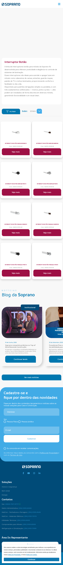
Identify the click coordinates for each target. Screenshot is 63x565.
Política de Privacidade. (14, 555)
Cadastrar (31, 439)
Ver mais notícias (31, 377)
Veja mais (16, 152)
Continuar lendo (20, 359)
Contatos (7, 499)
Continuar (31, 559)
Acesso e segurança (9, 487)
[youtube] (28, 473)
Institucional (30, 307)
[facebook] (23, 473)
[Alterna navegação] (59, 4)
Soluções (7, 482)
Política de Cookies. (31, 555)
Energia (4, 495)
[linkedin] (39, 473)
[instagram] (34, 473)
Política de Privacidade (49, 453)
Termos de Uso (16, 455)
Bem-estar (6, 491)
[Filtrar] (11, 111)
